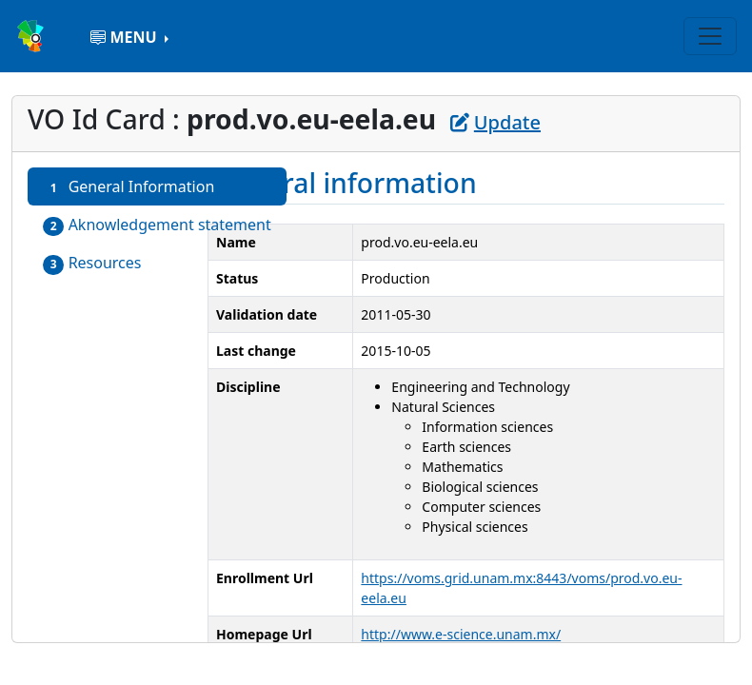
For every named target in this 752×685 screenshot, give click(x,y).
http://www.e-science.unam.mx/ (461, 634)
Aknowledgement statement (157, 225)
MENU (125, 37)
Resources (92, 263)
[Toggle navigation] (710, 36)
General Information (128, 187)
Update (495, 122)
